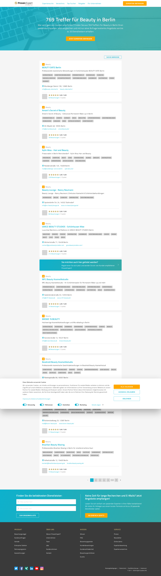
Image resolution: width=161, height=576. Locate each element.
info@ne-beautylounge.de (50, 205)
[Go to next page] (120, 480)
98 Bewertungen (54, 349)
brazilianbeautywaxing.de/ (75, 463)
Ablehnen (127, 566)
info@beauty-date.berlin (50, 89)
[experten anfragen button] (135, 3)
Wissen (74, 534)
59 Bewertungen (54, 98)
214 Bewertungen (54, 254)
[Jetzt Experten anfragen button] (80, 38)
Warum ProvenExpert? (49, 534)
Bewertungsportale (78, 541)
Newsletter (105, 538)
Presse (104, 534)
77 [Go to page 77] (116, 480)
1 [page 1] (92, 480)
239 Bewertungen (54, 177)
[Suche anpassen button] (113, 57)
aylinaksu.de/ (69, 169)
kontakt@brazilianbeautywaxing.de (53, 463)
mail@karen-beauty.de (49, 423)
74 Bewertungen (54, 306)
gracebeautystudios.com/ (74, 245)
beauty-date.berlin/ (66, 89)
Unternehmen (46, 538)
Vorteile (16, 541)
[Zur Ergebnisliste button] (27, 515)
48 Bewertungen (54, 389)
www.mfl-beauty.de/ (64, 298)
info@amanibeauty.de (49, 129)
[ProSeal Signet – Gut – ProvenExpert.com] (139, 538)
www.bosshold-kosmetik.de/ (72, 380)
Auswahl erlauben (126, 559)
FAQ (73, 538)
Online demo (106, 541)
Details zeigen (96, 572)
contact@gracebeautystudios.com (53, 245)
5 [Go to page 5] (108, 480)
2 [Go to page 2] (96, 480)
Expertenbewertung (108, 545)
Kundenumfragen (20, 538)
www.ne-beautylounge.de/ (69, 205)
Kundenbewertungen (79, 545)
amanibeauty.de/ (63, 129)
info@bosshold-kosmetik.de (51, 380)
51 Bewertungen (54, 432)
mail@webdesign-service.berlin (52, 169)
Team (44, 541)
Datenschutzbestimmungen (40, 566)
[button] (47, 3)
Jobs (43, 545)
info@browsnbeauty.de (49, 341)
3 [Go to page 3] (100, 480)
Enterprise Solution (20, 545)
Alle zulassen (127, 554)
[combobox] (46, 501)
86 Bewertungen (54, 214)
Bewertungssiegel (20, 534)
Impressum (26, 566)
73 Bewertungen (54, 472)
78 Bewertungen (54, 137)
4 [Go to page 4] (104, 480)
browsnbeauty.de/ (65, 341)
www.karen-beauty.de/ (66, 423)
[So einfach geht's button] (96, 515)
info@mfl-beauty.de (48, 298)
